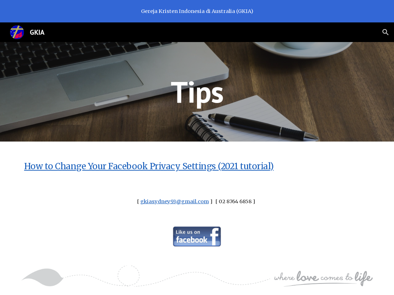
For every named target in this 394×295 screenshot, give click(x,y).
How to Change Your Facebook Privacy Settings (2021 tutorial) (149, 166)
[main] (197, 91)
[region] (197, 11)
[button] (385, 32)
